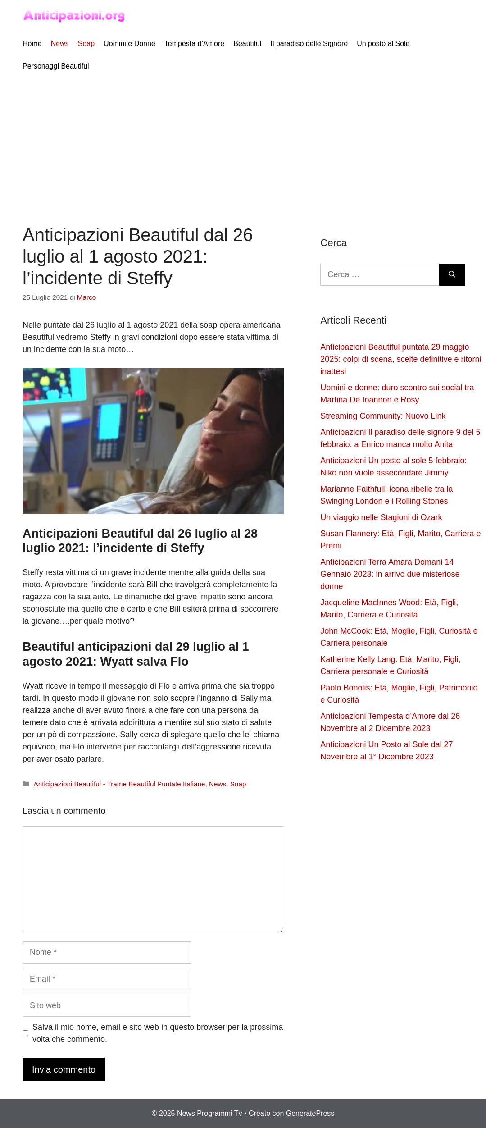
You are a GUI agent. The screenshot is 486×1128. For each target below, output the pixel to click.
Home (32, 43)
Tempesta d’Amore (194, 43)
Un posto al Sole (383, 43)
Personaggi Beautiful (56, 66)
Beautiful (247, 43)
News (60, 43)
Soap (86, 43)
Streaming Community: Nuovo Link (382, 415)
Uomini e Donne (129, 43)
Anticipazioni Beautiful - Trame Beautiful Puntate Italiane (119, 784)
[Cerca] (452, 275)
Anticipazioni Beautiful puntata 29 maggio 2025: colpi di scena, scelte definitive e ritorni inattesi (400, 359)
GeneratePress (310, 1113)
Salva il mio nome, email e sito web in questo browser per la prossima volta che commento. (157, 1033)
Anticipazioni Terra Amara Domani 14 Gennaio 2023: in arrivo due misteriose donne (389, 574)
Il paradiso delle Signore (309, 43)
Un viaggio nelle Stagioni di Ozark (381, 517)
